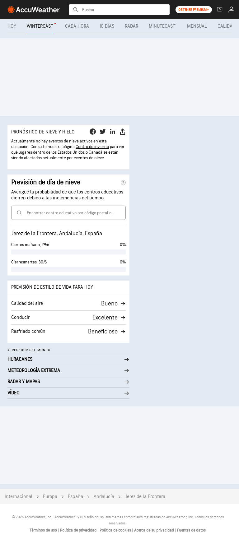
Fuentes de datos (191, 530)
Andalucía (104, 497)
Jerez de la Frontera (145, 497)
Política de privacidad (78, 530)
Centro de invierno (92, 146)
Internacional (18, 497)
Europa (50, 497)
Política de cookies (116, 530)
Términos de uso (44, 530)
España (75, 497)
